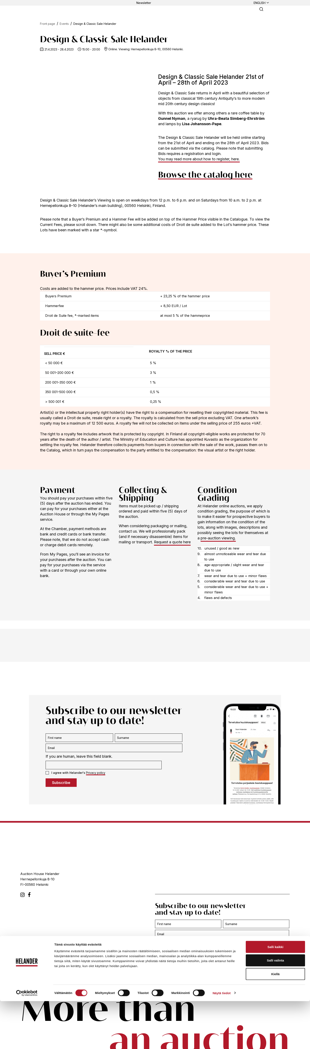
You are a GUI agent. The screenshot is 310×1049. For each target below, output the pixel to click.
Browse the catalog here (205, 175)
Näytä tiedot (222, 1041)
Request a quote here (172, 542)
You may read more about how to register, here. (199, 159)
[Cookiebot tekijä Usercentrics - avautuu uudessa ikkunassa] (27, 1041)
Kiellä (275, 1022)
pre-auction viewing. (218, 538)
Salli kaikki (275, 994)
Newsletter (143, 3)
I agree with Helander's (75, 773)
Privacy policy (95, 772)
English (259, 3)
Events (64, 23)
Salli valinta (275, 1008)
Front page (47, 23)
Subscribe (61, 782)
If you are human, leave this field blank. (79, 756)
